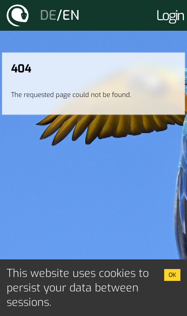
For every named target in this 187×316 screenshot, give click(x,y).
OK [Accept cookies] (172, 275)
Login (169, 16)
